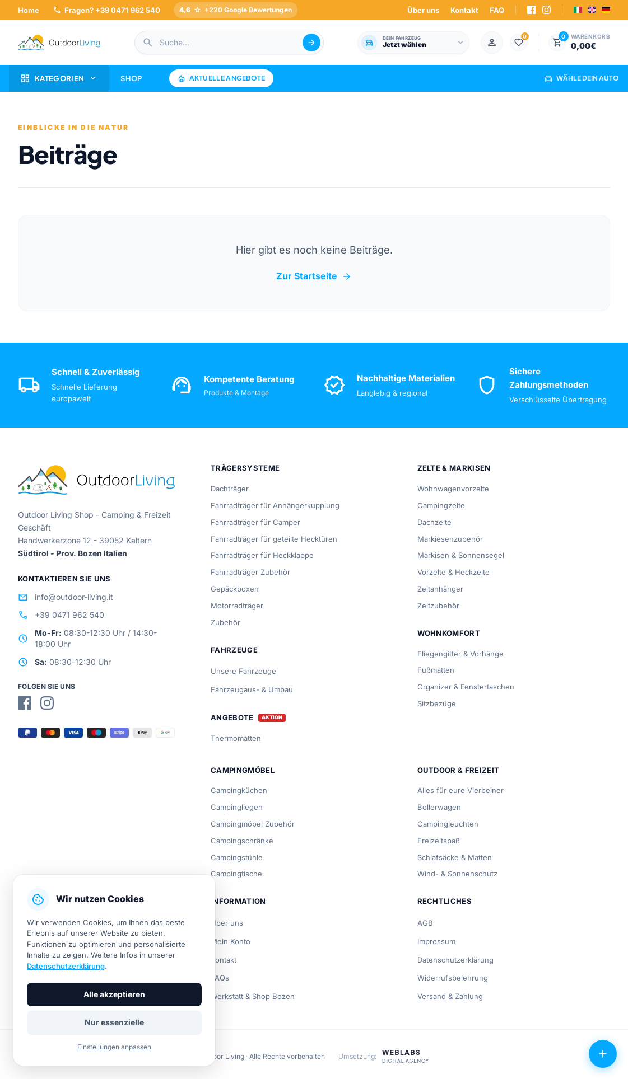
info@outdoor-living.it (65, 597)
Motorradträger (237, 605)
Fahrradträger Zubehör (250, 571)
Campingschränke (242, 840)
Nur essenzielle (114, 1022)
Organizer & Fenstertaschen (465, 686)
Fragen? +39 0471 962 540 (106, 9)
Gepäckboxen (235, 588)
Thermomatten (236, 738)
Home (28, 10)
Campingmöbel (243, 770)
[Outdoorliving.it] (59, 42)
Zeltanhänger (440, 588)
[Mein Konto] (492, 42)
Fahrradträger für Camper (255, 522)
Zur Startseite (314, 276)
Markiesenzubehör (450, 538)
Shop (131, 78)
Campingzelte (441, 505)
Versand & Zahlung (450, 996)
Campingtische (236, 873)
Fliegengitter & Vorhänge (460, 653)
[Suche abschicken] (311, 42)
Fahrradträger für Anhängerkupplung (275, 505)
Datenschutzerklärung (455, 959)
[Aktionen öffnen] (603, 1054)
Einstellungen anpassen (114, 1047)
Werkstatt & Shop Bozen (253, 996)
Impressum (436, 941)
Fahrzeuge (234, 649)
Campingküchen (239, 790)
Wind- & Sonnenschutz (457, 873)
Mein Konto (230, 941)
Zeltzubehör (438, 605)
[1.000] (519, 42)
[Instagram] (546, 10)
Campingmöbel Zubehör (253, 823)
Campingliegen (237, 807)
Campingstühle (237, 857)
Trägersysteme (245, 467)
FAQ (497, 10)
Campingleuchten (447, 823)
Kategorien (58, 78)
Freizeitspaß (438, 840)
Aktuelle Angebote (221, 78)
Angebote (232, 718)
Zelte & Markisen (454, 467)
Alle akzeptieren (114, 994)
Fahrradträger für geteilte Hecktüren (274, 538)
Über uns (423, 10)
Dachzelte (434, 522)
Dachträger (230, 488)
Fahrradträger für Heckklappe (262, 555)
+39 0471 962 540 (61, 615)
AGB (425, 922)
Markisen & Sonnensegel (460, 555)
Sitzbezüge (436, 703)
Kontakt (464, 10)
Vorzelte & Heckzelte (453, 571)
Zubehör (225, 622)
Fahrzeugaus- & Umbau (252, 689)
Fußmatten (435, 669)
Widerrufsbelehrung (452, 977)
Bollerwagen (439, 807)
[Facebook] (531, 10)
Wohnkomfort (449, 632)
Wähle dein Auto (581, 78)
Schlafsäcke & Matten (454, 857)
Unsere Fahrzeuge (243, 671)
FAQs (220, 977)
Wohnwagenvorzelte (453, 488)
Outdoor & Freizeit (458, 770)
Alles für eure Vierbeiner (460, 790)
